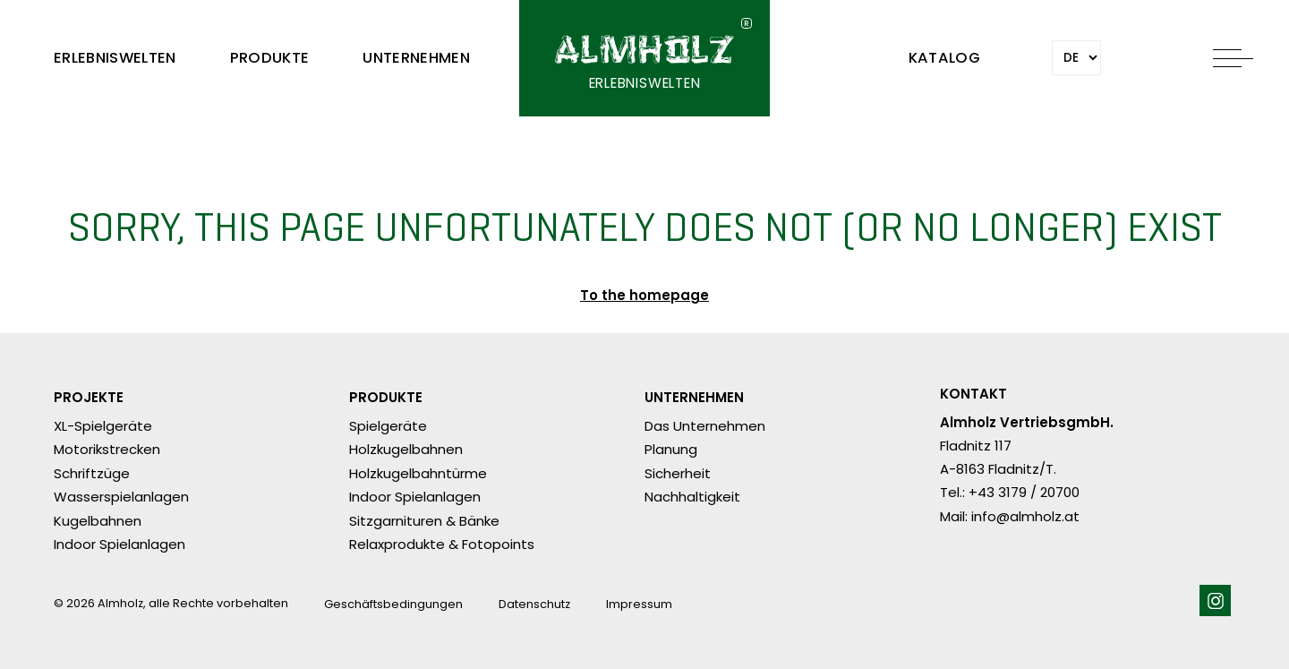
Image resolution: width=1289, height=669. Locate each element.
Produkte (270, 57)
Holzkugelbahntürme (418, 473)
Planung (670, 449)
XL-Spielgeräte (103, 425)
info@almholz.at (1025, 516)
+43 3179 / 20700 (1024, 492)
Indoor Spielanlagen (119, 544)
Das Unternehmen (704, 425)
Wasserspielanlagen (121, 496)
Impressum (639, 604)
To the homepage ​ (644, 296)
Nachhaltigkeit (692, 496)
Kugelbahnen (97, 520)
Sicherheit (677, 473)
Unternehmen (416, 57)
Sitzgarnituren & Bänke (424, 520)
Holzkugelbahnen (406, 449)
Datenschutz (534, 604)
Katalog (944, 57)
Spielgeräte (388, 425)
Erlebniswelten (115, 57)
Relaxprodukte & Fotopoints (441, 544)
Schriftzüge (92, 473)
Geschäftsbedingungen (393, 604)
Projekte (89, 398)
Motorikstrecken (107, 449)
